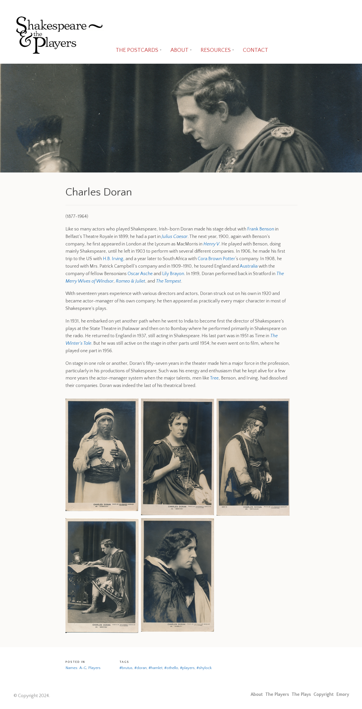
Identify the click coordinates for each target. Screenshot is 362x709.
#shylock (204, 668)
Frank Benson (260, 229)
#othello (171, 668)
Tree (214, 378)
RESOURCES (216, 50)
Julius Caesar (174, 236)
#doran (140, 668)
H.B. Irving (113, 258)
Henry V (211, 244)
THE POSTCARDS (137, 50)
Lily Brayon (173, 273)
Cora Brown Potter (216, 258)
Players (94, 668)
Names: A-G (75, 668)
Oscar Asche (140, 273)
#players (187, 668)
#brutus (126, 668)
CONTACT (255, 50)
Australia (249, 266)
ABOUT (179, 50)
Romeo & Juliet (130, 281)
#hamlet (155, 668)
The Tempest (168, 281)
